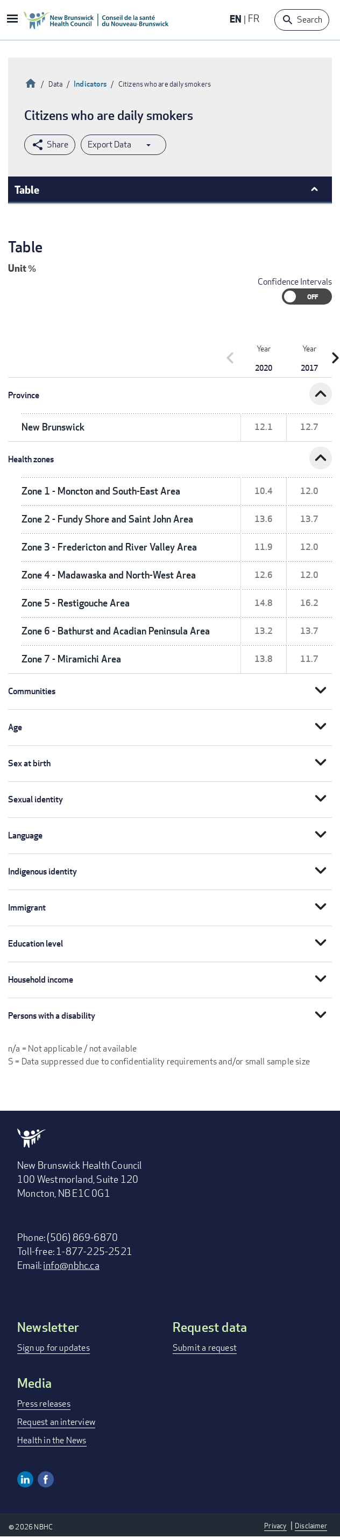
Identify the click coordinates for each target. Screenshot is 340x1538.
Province (23, 395)
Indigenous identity (42, 871)
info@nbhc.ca (71, 1265)
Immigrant (27, 907)
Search (309, 19)
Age (15, 727)
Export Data (109, 144)
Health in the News (52, 1440)
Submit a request (205, 1347)
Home (30, 82)
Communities (31, 691)
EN (236, 18)
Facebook (46, 1479)
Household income (40, 979)
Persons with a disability (51, 1015)
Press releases (43, 1403)
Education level (35, 943)
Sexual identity (35, 799)
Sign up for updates (53, 1347)
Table (27, 189)
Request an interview (56, 1422)
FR (253, 18)
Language (25, 835)
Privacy (275, 1525)
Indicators (90, 84)
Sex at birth (29, 763)
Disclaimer (311, 1525)
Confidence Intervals (295, 281)
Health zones (31, 459)
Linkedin (25, 1479)
